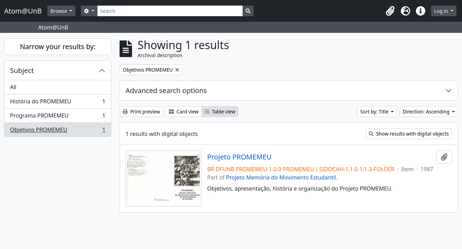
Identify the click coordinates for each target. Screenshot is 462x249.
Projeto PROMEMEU (239, 157)
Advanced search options (166, 90)
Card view (183, 111)
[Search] (170, 11)
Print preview (141, 111)
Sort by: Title (375, 111)
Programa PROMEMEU (57, 117)
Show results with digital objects (409, 133)
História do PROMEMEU (57, 103)
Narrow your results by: (58, 46)
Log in (441, 11)
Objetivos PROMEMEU (57, 131)
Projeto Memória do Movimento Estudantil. (282, 177)
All (13, 87)
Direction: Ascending (427, 111)
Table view (220, 111)
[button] (390, 11)
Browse (59, 11)
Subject (22, 70)
